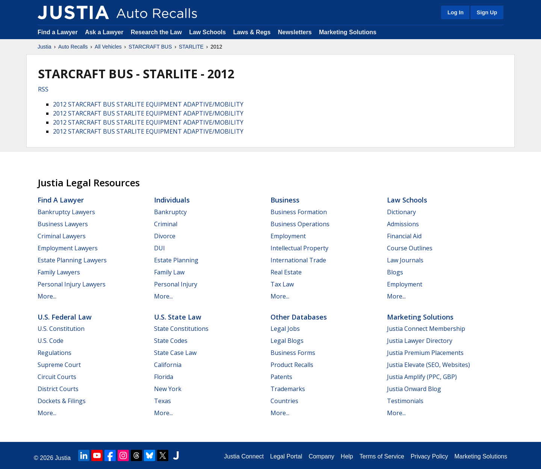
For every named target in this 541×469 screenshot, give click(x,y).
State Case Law (175, 353)
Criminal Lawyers (62, 236)
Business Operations (299, 224)
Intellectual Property (299, 248)
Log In (455, 12)
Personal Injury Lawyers (72, 284)
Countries (284, 401)
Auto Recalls (73, 47)
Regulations (54, 353)
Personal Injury (175, 284)
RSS (43, 89)
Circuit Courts (57, 377)
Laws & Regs (252, 32)
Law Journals (405, 260)
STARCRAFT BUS (150, 47)
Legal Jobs (285, 328)
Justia (44, 47)
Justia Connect (244, 456)
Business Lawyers (63, 224)
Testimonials (405, 401)
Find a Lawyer (58, 32)
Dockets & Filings (62, 401)
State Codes (170, 341)
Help (347, 456)
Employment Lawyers (68, 248)
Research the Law (156, 32)
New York (167, 389)
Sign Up (487, 12)
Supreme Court (59, 365)
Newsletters (295, 32)
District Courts (58, 389)
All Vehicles (108, 47)
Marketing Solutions (347, 32)
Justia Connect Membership (426, 328)
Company (321, 456)
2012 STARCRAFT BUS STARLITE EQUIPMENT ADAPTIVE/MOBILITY (148, 104)
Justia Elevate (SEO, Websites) (428, 365)
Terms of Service (382, 456)
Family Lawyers (59, 272)
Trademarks (287, 389)
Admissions (403, 224)
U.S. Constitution (61, 328)
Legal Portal (286, 456)
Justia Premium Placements (425, 353)
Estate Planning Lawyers (72, 260)
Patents (281, 377)
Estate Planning (176, 260)
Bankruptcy (170, 212)
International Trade (298, 260)
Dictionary (401, 212)
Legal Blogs (287, 341)
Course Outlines (409, 248)
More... (47, 296)
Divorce (164, 236)
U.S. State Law (177, 316)
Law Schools (207, 32)
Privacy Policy (429, 456)
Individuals (172, 199)
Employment (288, 236)
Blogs (395, 272)
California (167, 365)
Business (284, 199)
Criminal (165, 224)
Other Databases (298, 316)
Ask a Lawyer (105, 32)
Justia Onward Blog (414, 389)
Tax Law (282, 284)
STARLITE (191, 47)
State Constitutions (181, 328)
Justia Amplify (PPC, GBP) (422, 377)
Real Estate (286, 272)
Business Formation (298, 212)
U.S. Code (50, 341)
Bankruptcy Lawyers (66, 212)
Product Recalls (291, 365)
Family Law (169, 272)
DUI (159, 248)
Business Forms (292, 353)
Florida (163, 377)
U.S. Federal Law (65, 316)
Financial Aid (404, 236)
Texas (162, 401)
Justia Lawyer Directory (419, 341)
